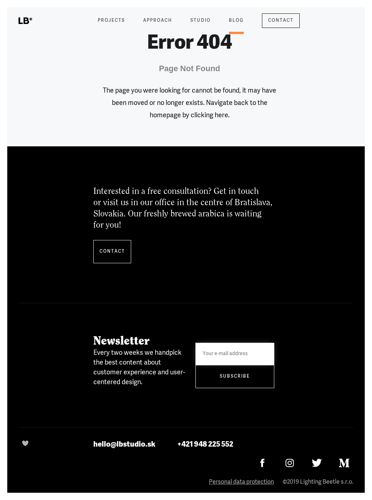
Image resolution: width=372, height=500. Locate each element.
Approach (157, 21)
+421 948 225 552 (205, 444)
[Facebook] (262, 463)
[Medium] (344, 463)
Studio (200, 21)
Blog (236, 25)
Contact (281, 21)
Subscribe (235, 376)
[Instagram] (289, 463)
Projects (111, 21)
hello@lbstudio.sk (124, 444)
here (221, 115)
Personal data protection (241, 482)
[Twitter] (317, 463)
